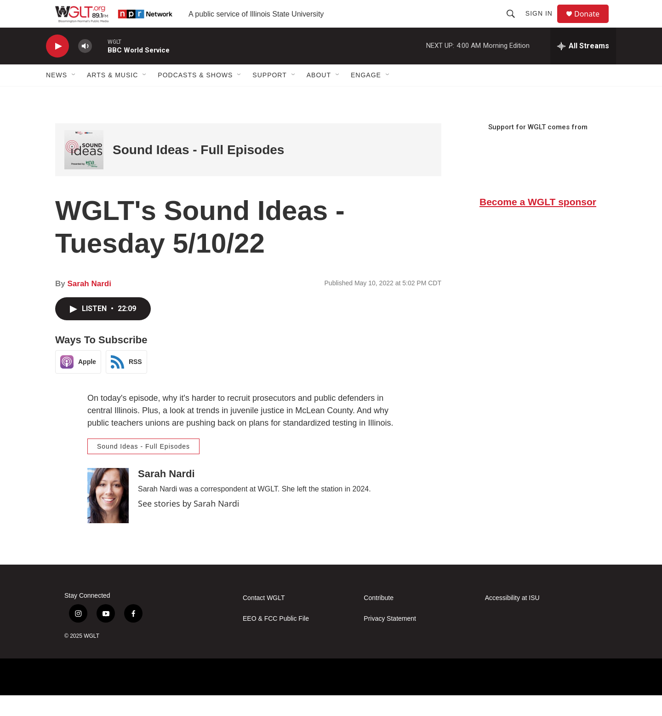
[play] (57, 67)
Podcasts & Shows (195, 95)
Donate (592, 24)
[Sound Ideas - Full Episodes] (83, 170)
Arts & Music (112, 95)
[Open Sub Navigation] (74, 95)
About (319, 95)
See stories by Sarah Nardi (189, 524)
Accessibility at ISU (512, 618)
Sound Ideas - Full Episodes (198, 170)
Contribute (379, 618)
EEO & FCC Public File (276, 639)
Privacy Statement (390, 639)
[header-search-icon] (515, 24)
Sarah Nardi (89, 304)
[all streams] (583, 66)
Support (269, 95)
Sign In (543, 24)
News (56, 95)
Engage (366, 95)
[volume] (85, 67)
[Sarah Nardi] (108, 516)
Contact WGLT (264, 618)
